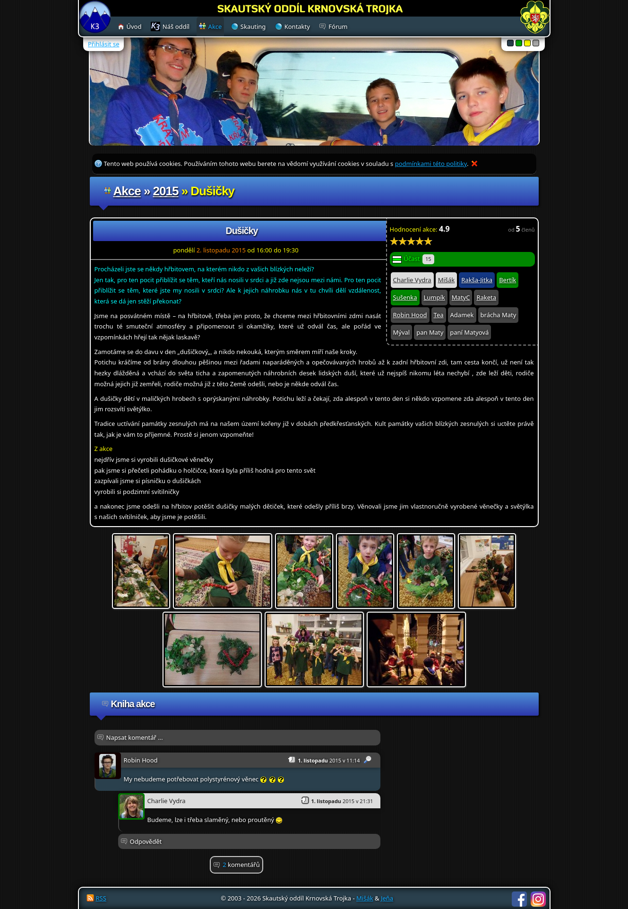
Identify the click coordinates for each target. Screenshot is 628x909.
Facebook (519, 899)
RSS (101, 898)
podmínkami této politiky (431, 163)
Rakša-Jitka (476, 280)
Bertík (507, 280)
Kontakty (297, 26)
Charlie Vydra (412, 280)
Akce (127, 191)
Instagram (538, 899)
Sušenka (405, 297)
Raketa (486, 297)
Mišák (446, 280)
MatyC (461, 297)
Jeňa (387, 898)
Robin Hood (410, 315)
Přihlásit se (103, 44)
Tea (439, 315)
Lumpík (434, 297)
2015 (166, 191)
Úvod (134, 26)
